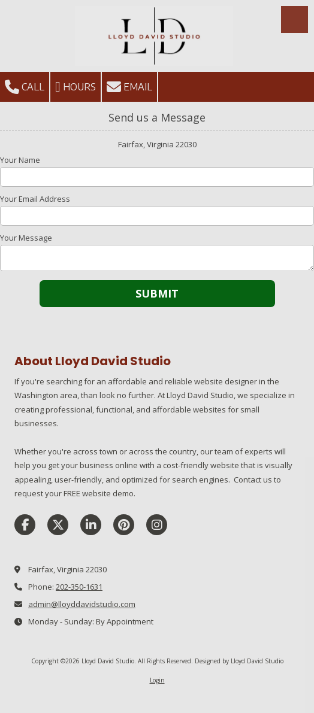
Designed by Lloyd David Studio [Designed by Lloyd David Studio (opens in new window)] (239, 661)
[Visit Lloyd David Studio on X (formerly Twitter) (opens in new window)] (57, 524)
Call (24, 87)
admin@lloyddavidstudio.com (81, 604)
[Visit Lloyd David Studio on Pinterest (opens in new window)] (123, 524)
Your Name (20, 160)
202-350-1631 (79, 586)
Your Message (26, 237)
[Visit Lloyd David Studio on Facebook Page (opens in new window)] (24, 524)
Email (129, 87)
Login (157, 680)
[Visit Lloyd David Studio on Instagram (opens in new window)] (156, 524)
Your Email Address (35, 199)
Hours (75, 87)
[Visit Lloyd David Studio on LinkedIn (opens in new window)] (90, 524)
